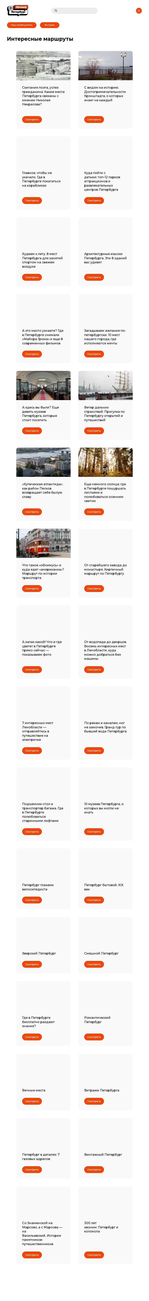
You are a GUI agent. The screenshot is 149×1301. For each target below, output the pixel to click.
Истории (50, 25)
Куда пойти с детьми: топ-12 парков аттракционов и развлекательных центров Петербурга (102, 181)
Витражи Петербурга (101, 1090)
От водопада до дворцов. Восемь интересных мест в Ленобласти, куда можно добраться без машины (105, 650)
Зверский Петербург (39, 953)
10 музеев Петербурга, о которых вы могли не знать (104, 808)
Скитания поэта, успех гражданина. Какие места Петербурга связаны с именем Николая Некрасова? (43, 96)
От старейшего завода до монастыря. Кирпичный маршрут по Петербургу (105, 569)
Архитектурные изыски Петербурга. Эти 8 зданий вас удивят (105, 258)
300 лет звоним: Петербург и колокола (101, 1227)
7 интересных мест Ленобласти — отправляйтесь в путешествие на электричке (37, 731)
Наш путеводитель (22, 25)
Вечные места (33, 1090)
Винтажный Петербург (103, 1154)
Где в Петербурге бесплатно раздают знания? (38, 1022)
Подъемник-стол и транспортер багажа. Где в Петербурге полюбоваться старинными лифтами (42, 812)
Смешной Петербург (101, 953)
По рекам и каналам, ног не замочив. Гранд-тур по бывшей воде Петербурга (105, 727)
